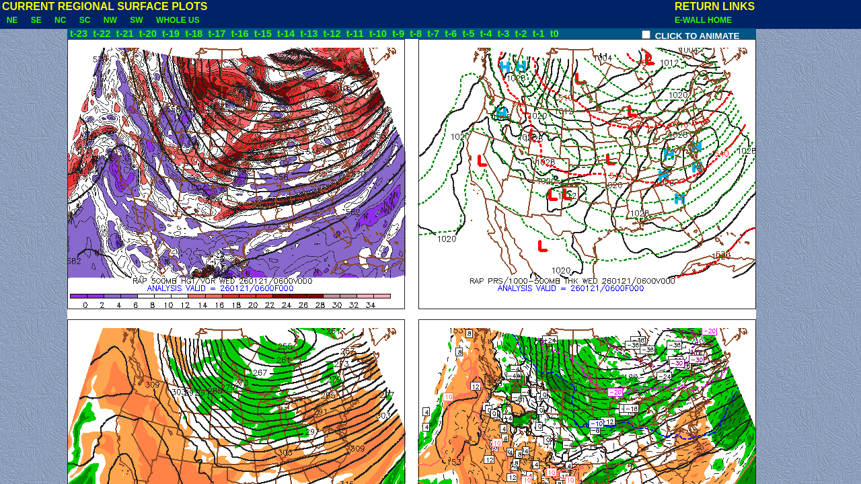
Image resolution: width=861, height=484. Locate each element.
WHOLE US (177, 20)
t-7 (434, 33)
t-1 (540, 33)
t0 (554, 33)
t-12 (333, 33)
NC (60, 20)
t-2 (522, 33)
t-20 (149, 33)
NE (12, 20)
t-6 (452, 33)
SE (36, 20)
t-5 (469, 33)
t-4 (487, 33)
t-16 (241, 33)
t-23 (78, 33)
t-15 (264, 33)
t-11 (356, 33)
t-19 (172, 33)
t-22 (103, 33)
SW (137, 20)
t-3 (505, 33)
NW (110, 20)
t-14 (287, 33)
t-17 (218, 33)
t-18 (195, 33)
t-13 (310, 33)
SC (85, 20)
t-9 (399, 33)
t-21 (126, 33)
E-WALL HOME (703, 20)
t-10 (379, 33)
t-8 (417, 33)
